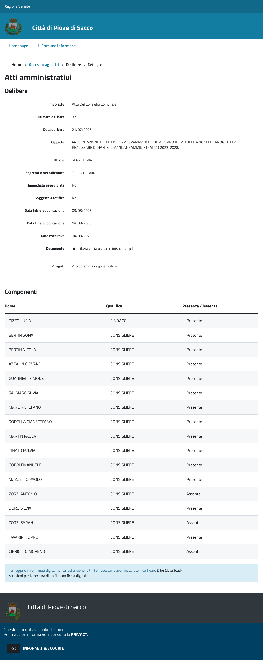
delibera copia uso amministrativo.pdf (103, 248)
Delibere (73, 64)
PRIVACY (79, 634)
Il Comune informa (55, 46)
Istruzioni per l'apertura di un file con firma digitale (48, 575)
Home (16, 64)
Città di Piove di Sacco (62, 27)
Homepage (18, 46)
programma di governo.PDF (94, 266)
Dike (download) (169, 570)
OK (13, 648)
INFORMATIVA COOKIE (43, 648)
